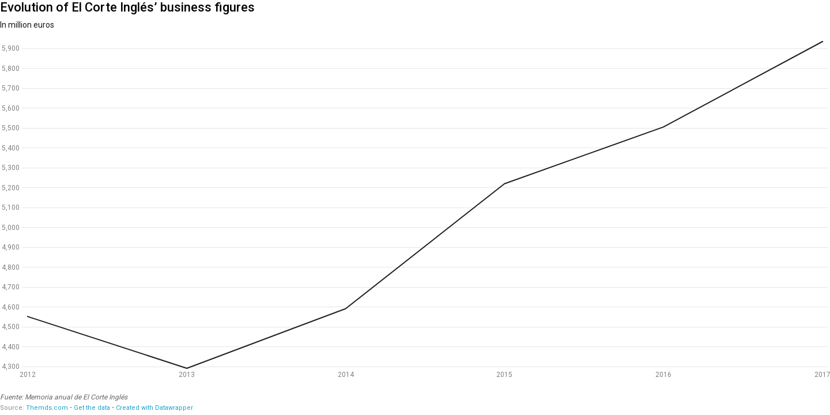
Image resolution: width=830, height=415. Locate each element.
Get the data (92, 408)
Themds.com (47, 408)
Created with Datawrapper (154, 408)
